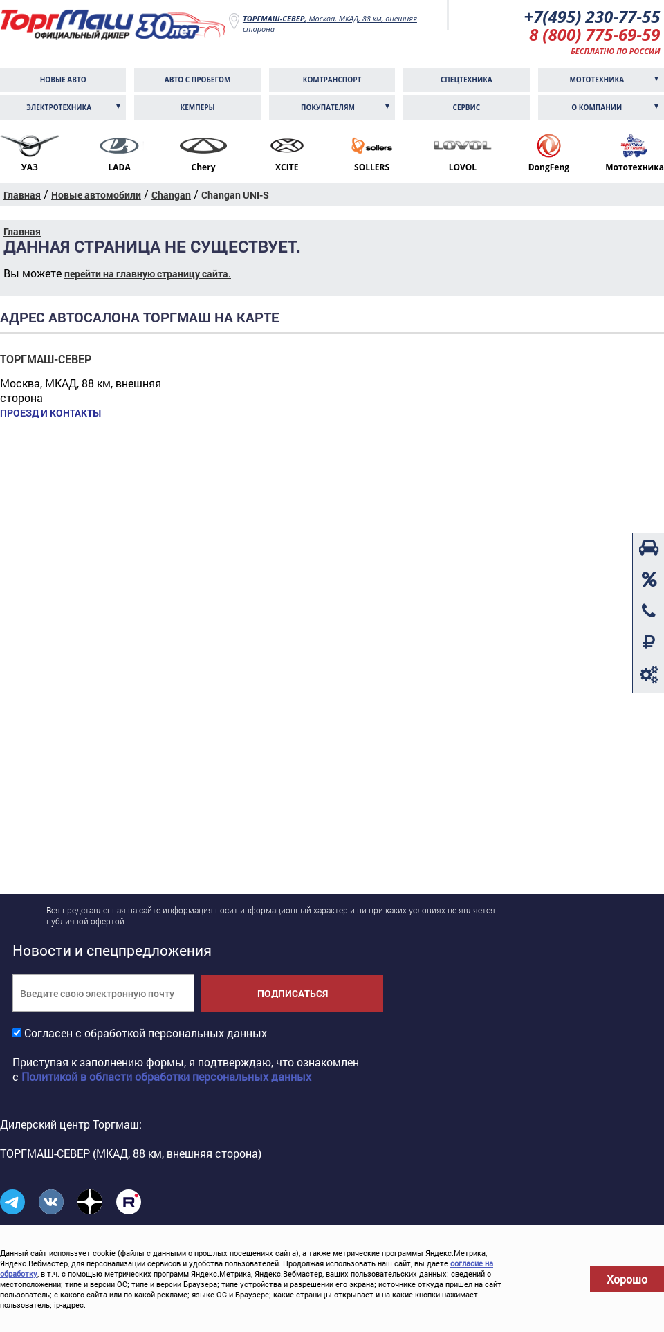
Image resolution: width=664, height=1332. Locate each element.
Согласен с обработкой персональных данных (145, 1032)
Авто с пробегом (198, 79)
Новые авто (63, 79)
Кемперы (198, 107)
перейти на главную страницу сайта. (147, 273)
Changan (171, 194)
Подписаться (292, 993)
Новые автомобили (96, 194)
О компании (596, 107)
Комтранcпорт (332, 79)
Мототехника (596, 79)
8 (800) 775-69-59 (595, 34)
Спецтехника (466, 79)
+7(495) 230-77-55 (592, 16)
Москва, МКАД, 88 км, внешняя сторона (330, 23)
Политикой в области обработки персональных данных (166, 1076)
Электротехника (58, 107)
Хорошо (627, 1279)
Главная (22, 194)
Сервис (467, 107)
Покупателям (328, 107)
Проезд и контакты (50, 413)
